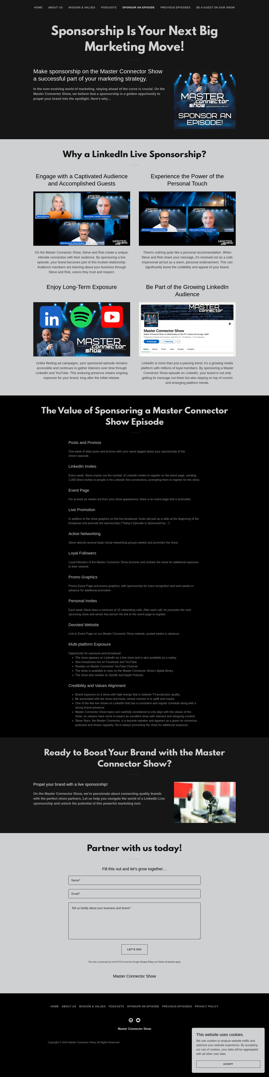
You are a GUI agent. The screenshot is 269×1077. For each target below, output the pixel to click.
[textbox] (134, 880)
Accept (228, 1064)
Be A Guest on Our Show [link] (215, 7)
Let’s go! (134, 949)
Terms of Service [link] (166, 962)
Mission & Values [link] (82, 7)
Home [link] (38, 7)
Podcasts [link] (108, 7)
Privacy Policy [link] (147, 962)
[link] (130, 1020)
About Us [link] (55, 7)
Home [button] (54, 1006)
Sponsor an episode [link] (138, 7)
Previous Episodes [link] (176, 7)
